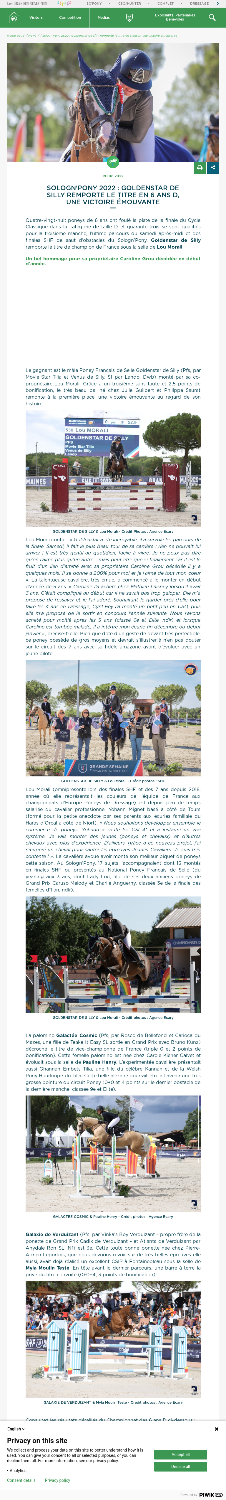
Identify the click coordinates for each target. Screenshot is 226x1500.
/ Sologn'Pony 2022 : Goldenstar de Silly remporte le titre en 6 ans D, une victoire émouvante (108, 35)
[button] (36, 18)
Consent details (21, 1480)
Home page (15, 35)
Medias (104, 17)
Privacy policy (57, 1480)
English (16, 1429)
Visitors (36, 17)
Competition (70, 17)
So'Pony (94, 3)
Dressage (199, 3)
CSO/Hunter (129, 3)
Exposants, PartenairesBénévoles (175, 17)
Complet (165, 3)
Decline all (180, 1466)
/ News (31, 35)
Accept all (181, 1454)
